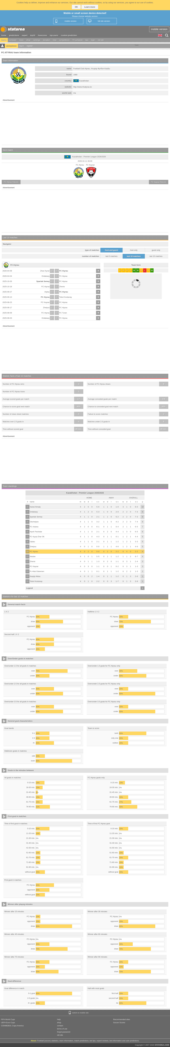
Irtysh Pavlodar (36, 532)
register (30, 46)
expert (24, 35)
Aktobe (32, 556)
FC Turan (63, 313)
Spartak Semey (43, 281)
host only (133, 250)
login (93, 40)
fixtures (11, 182)
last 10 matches (134, 256)
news (21, 40)
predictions (14, 35)
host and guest (111, 250)
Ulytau (47, 292)
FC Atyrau (63, 271)
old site (101, 40)
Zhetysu (46, 307)
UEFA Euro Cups (8, 1022)
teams (3, 40)
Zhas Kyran (45, 271)
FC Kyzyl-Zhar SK (37, 537)
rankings (36, 40)
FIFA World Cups (8, 1019)
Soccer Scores (119, 1022)
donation (46, 40)
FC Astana (34, 527)
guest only (156, 250)
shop (28, 40)
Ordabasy (46, 276)
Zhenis (62, 287)
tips (86, 40)
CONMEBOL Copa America (12, 1026)
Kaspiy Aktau (35, 576)
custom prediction (69, 35)
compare (12, 40)
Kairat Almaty (35, 507)
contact (60, 1026)
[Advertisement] (85, 123)
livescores (42, 35)
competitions (64, 40)
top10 (32, 35)
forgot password (63, 1032)
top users (54, 35)
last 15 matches (155, 256)
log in (21, 46)
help (55, 40)
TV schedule (77, 40)
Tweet (137, 45)
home (3, 35)
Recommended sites (121, 1019)
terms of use (62, 1029)
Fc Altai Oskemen (37, 571)
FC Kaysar (45, 302)
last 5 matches (111, 256)
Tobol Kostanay (65, 297)
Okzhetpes (34, 522)
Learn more (89, 7)
